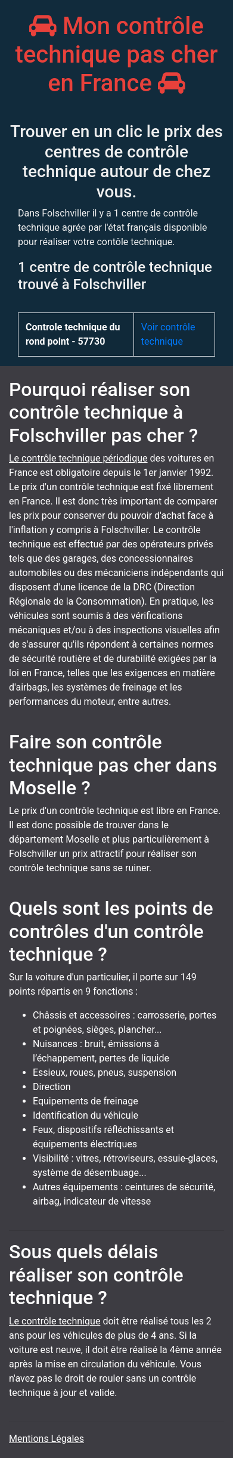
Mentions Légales (46, 1438)
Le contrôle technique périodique (78, 458)
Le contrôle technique (54, 1321)
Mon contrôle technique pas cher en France (116, 54)
